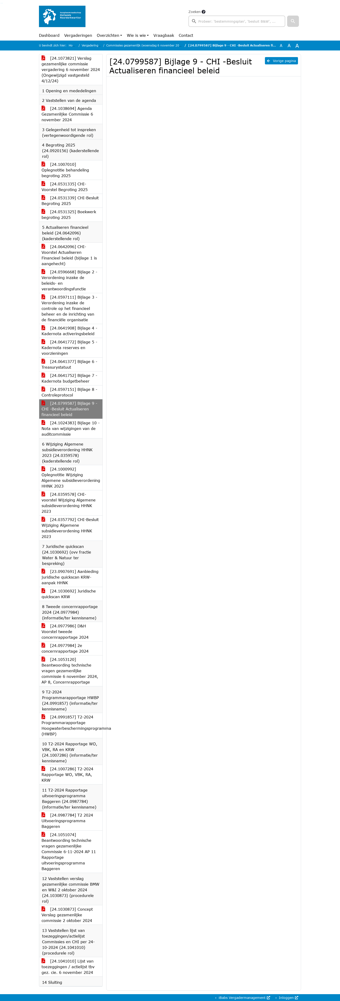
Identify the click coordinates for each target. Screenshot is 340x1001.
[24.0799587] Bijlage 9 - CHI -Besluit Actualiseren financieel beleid (69, 409)
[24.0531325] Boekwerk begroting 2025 (69, 214)
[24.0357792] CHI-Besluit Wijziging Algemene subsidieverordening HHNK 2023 (70, 528)
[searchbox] (236, 21)
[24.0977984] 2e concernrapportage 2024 (65, 648)
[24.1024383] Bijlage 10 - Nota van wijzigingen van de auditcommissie (71, 428)
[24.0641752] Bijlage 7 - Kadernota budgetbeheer (69, 378)
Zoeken (194, 12)
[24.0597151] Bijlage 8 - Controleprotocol (69, 392)
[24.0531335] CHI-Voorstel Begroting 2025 (65, 187)
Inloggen (288, 998)
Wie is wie (136, 35)
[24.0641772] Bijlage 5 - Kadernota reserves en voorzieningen (69, 347)
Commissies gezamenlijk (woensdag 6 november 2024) (145, 45)
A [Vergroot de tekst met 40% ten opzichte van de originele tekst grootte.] (297, 45)
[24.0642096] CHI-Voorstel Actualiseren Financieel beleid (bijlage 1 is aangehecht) (69, 255)
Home (73, 45)
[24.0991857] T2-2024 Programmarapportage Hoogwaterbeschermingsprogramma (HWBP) (72, 725)
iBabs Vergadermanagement (243, 998)
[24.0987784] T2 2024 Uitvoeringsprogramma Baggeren (67, 821)
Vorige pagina (281, 61)
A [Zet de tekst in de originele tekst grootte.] (281, 45)
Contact (186, 35)
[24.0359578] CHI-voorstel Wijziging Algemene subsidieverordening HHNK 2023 (69, 502)
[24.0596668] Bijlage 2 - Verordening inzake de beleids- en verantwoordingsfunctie (69, 280)
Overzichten (108, 35)
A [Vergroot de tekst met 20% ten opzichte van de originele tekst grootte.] (289, 45)
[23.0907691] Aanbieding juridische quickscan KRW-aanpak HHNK (70, 577)
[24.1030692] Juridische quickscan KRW (69, 594)
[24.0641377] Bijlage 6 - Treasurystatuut (69, 364)
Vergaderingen (78, 35)
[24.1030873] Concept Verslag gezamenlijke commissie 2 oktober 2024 (67, 915)
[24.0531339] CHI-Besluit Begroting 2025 (70, 201)
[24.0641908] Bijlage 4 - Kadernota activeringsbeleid (69, 331)
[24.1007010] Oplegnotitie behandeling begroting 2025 (65, 170)
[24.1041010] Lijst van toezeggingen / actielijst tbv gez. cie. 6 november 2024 (68, 967)
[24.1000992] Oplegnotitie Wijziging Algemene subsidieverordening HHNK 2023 (71, 477)
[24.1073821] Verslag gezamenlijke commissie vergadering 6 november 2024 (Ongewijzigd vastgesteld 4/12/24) (71, 69)
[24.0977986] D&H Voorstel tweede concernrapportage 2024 (65, 631)
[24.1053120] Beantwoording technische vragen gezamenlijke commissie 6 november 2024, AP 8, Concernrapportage (70, 670)
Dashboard (49, 35)
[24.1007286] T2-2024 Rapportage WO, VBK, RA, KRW (67, 774)
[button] (293, 21)
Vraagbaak (163, 35)
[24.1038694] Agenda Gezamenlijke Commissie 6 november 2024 (67, 114)
